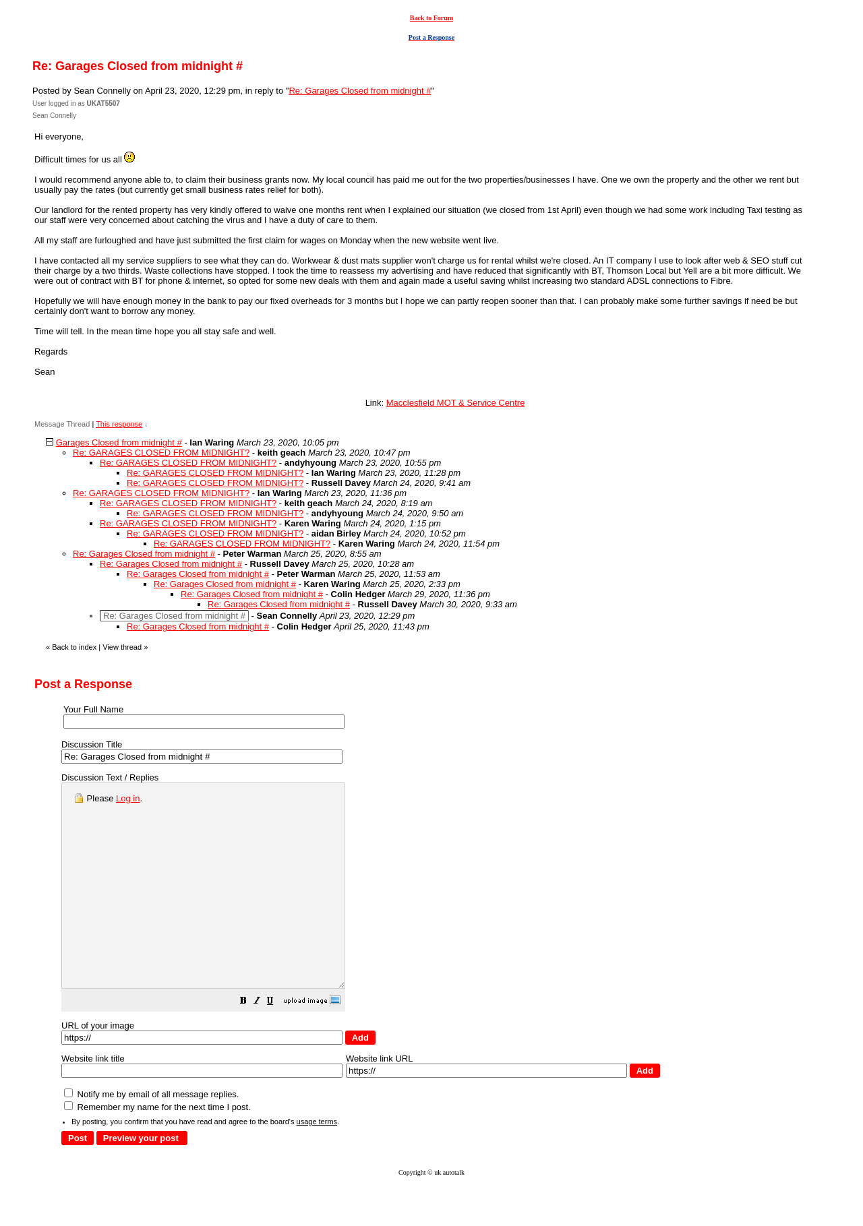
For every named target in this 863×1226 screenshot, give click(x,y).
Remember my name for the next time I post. (157, 1147)
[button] (277, 1043)
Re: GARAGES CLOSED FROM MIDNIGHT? (161, 453)
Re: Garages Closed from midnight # (360, 91)
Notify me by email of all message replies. (151, 1135)
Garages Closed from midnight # (119, 442)
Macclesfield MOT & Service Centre (455, 403)
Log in (128, 798)
